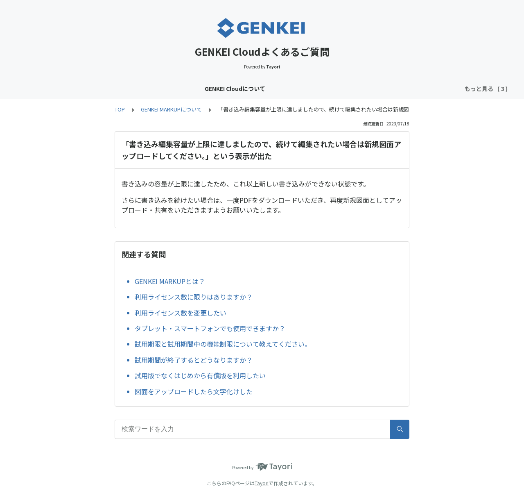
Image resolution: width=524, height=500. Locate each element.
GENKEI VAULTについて (218, 88)
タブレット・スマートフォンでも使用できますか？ (210, 328)
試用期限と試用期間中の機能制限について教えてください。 (223, 344)
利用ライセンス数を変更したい (180, 313)
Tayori (262, 483)
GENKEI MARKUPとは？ (170, 281)
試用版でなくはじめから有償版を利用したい (200, 375)
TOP (120, 109)
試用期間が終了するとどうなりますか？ (194, 360)
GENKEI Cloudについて (145, 88)
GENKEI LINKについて (289, 88)
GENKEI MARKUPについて (363, 88)
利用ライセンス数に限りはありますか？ (194, 297)
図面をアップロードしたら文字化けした (194, 391)
